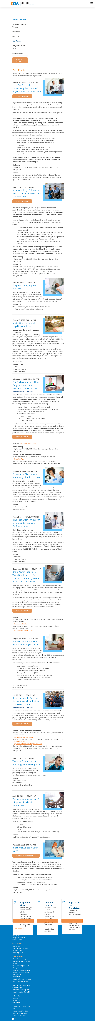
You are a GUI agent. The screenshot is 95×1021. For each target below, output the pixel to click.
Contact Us (16, 1003)
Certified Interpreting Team (21, 970)
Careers (15, 998)
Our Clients (16, 36)
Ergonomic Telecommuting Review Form (28, 744)
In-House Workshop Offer (21, 990)
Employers (16, 946)
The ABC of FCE (19, 742)
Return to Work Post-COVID (23, 737)
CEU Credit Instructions (28, 443)
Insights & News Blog (18, 47)
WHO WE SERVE (18, 944)
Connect (18, 1019)
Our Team (16, 32)
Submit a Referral (19, 60)
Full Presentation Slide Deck (23, 631)
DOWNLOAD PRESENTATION (26, 855)
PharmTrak (16, 977)
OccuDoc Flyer (19, 459)
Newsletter (16, 1000)
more (23, 921)
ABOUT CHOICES (18, 929)
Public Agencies (17, 953)
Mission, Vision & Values (19, 25)
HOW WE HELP (17, 957)
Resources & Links (20, 624)
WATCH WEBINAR (22, 96)
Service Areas (17, 53)
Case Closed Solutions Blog (21, 992)
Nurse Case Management (21, 959)
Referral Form (17, 996)
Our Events (16, 41)
